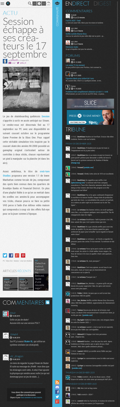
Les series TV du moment (75, 65)
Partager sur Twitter (5, 255)
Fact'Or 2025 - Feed (73, 20)
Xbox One (9, 261)
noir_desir (74, 28)
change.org (75, 162)
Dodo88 (73, 15)
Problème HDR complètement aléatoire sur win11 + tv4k (87, 92)
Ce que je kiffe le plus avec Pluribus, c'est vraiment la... (84, 67)
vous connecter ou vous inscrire (31, 397)
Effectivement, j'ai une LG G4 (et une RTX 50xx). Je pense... (85, 94)
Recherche (30, 3)
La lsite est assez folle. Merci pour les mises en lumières (84, 23)
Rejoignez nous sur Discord (57, 387)
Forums (73, 55)
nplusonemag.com (77, 182)
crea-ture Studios (26, 261)
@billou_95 (23, 63)
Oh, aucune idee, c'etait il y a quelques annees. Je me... (84, 80)
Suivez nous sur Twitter (57, 397)
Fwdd (73, 59)
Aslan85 (74, 73)
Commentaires (79, 11)
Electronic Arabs (72, 47)
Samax (73, 86)
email (13, 63)
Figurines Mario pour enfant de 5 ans (80, 78)
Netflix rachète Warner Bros (76, 34)
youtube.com (88, 167)
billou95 (14, 60)
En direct (77, 3)
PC (4, 261)
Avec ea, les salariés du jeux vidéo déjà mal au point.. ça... (85, 36)
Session (45, 116)
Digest (102, 3)
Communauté (57, 190)
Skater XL (28, 341)
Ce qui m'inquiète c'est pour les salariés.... (80, 49)
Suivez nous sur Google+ (57, 401)
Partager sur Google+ (17, 255)
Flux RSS (57, 382)
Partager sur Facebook (11, 255)
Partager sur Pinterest (23, 255)
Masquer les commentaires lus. (47, 302)
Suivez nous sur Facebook (57, 392)
